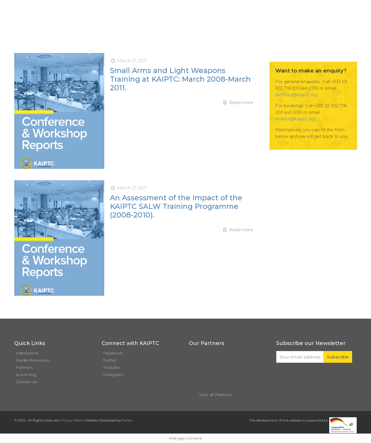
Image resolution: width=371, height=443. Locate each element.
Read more (241, 102)
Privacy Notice (72, 420)
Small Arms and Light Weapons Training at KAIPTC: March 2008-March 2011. (180, 79)
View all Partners (215, 394)
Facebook (113, 353)
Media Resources (33, 360)
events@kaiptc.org (295, 118)
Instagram (113, 374)
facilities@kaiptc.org (296, 94)
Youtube (111, 367)
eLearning (26, 374)
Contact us (26, 381)
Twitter (109, 360)
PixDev (127, 420)
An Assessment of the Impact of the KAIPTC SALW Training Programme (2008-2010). (176, 206)
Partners (24, 367)
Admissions (27, 353)
